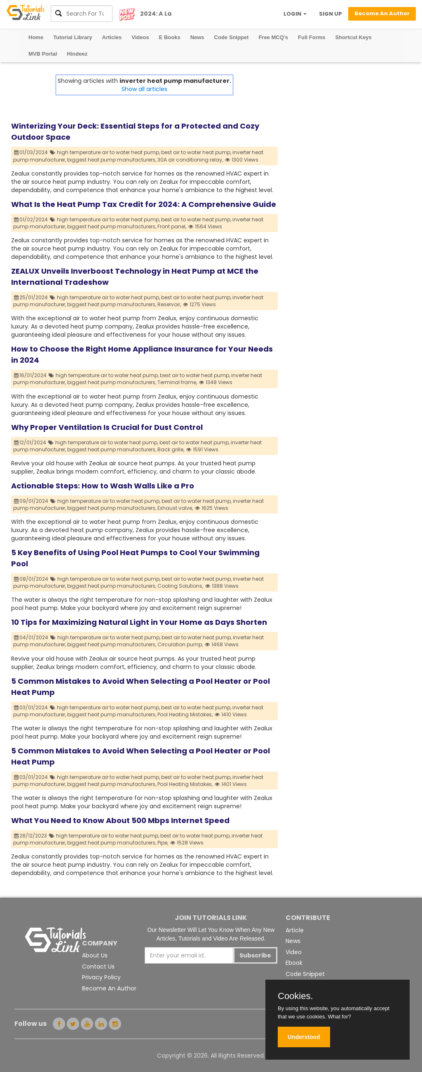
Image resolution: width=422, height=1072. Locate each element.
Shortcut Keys (353, 37)
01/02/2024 (31, 219)
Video (294, 952)
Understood (304, 1037)
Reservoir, (169, 304)
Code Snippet (231, 37)
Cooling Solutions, (180, 585)
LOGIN (295, 14)
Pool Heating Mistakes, (185, 714)
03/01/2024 (31, 707)
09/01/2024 (31, 500)
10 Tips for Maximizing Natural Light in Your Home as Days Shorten (139, 622)
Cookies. (295, 996)
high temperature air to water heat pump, (108, 152)
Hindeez (77, 54)
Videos (140, 37)
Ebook (294, 963)
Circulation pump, (180, 644)
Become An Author (109, 988)
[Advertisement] (344, 126)
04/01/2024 (31, 637)
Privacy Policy (101, 977)
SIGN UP (330, 14)
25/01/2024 (31, 297)
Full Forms (311, 37)
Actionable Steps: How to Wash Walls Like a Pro (102, 486)
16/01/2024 (30, 375)
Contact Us (98, 966)
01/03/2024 (31, 152)
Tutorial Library (72, 37)
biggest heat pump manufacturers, (111, 159)
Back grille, (170, 449)
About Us (95, 955)
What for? (339, 1016)
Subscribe (255, 955)
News (197, 37)
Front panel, (171, 226)
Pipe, (162, 842)
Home (35, 37)
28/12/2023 (30, 835)
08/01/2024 (31, 578)
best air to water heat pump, (196, 152)
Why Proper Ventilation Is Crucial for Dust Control (107, 427)
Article (295, 930)
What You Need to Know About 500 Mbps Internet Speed (120, 820)
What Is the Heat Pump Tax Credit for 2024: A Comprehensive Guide (143, 204)
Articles (112, 37)
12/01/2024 (30, 442)
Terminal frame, (177, 382)
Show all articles (144, 89)
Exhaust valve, (175, 507)
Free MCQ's (273, 37)
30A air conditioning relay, (190, 159)
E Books (170, 37)
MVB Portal (42, 54)
